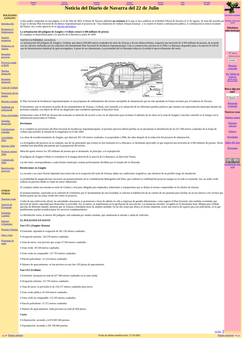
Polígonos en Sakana (7, 47)
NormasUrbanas (161, 3)
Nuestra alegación (6, 72)
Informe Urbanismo (6, 222)
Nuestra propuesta (6, 39)
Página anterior (12, 335)
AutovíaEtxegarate (64, 3)
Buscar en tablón (232, 84)
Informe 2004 (8, 146)
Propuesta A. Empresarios (7, 30)
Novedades (232, 140)
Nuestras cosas (8, 199)
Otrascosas (182, 3)
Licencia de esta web (232, 169)
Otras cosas (7, 235)
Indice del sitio (232, 146)
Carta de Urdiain (9, 87)
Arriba (219, 331)
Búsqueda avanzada (232, 108)
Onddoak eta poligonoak (7, 108)
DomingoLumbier (97, 3)
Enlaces (232, 135)
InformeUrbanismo (129, 3)
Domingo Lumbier (5, 214)
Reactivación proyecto (7, 169)
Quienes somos (232, 121)
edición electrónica (66, 26)
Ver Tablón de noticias (232, 79)
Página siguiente (229, 335)
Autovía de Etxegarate (6, 206)
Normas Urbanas (9, 229)
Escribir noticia (232, 83)
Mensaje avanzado (232, 70)
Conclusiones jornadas (8, 130)
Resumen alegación (6, 80)
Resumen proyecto (5, 55)
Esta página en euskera (232, 15)
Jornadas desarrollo (6, 122)
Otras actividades (9, 115)
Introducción (7, 23)
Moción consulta (9, 101)
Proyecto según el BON (8, 64)
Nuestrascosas (33, 3)
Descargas (232, 151)
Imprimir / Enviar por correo (232, 21)
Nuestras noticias (232, 128)
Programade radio (207, 3)
